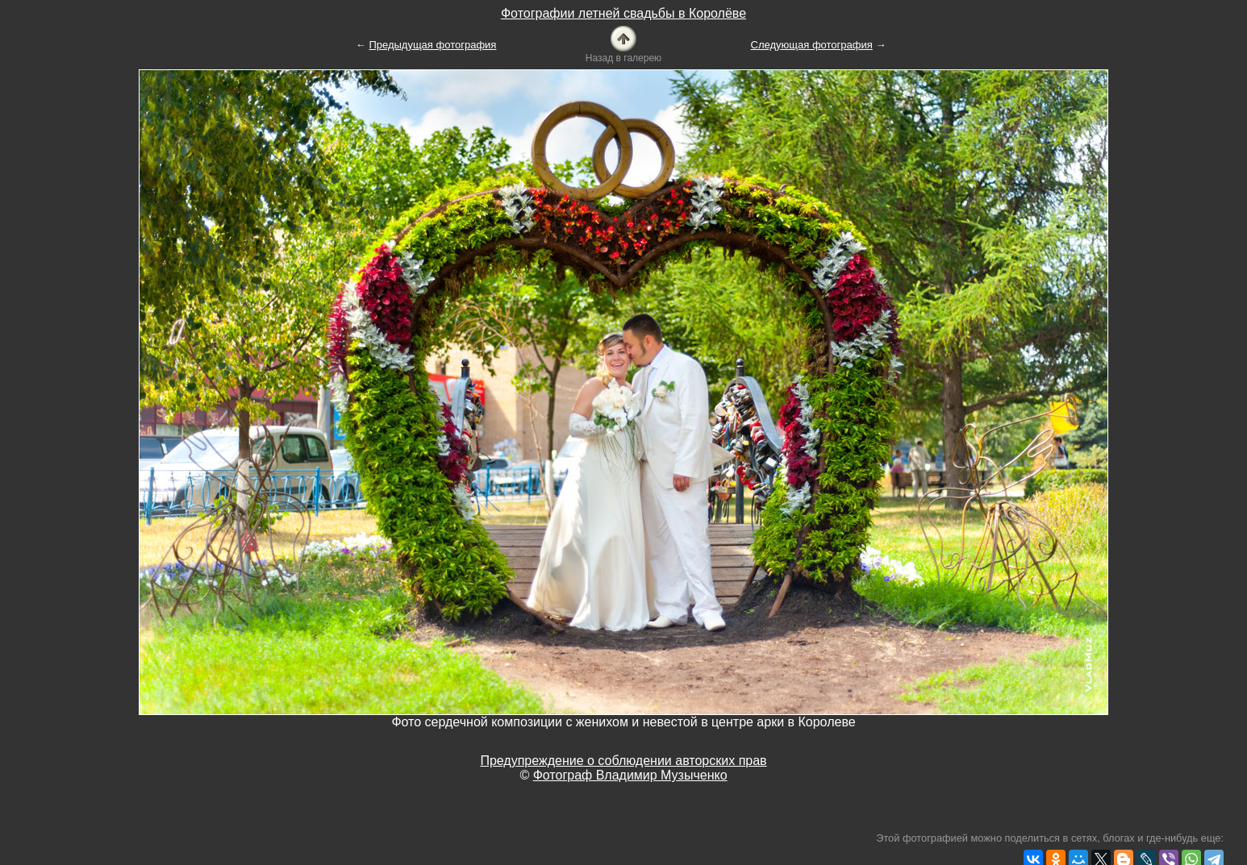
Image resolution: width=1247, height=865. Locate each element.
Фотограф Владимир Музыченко (630, 775)
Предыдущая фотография (432, 45)
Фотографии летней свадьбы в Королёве (623, 13)
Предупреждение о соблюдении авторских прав (623, 760)
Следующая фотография (812, 45)
